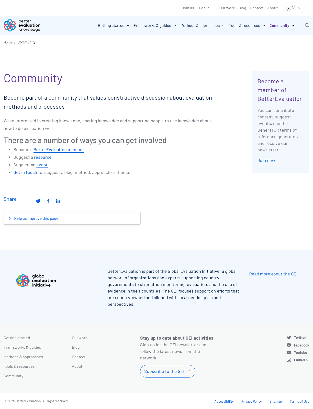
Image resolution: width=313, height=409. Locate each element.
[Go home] (26, 25)
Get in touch (25, 172)
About (272, 7)
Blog (242, 7)
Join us (188, 7)
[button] (307, 25)
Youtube (300, 352)
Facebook (301, 345)
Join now (266, 160)
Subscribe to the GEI (164, 371)
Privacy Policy (251, 401)
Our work (227, 7)
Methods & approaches (23, 356)
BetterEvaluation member (59, 149)
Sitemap (275, 401)
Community (26, 42)
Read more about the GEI (273, 273)
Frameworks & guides (22, 347)
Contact (257, 7)
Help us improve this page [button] (35, 218)
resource (43, 157)
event (42, 164)
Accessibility (224, 401)
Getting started (17, 337)
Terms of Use (299, 401)
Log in (204, 7)
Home (8, 42)
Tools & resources (19, 366)
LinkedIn (301, 360)
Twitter (300, 337)
